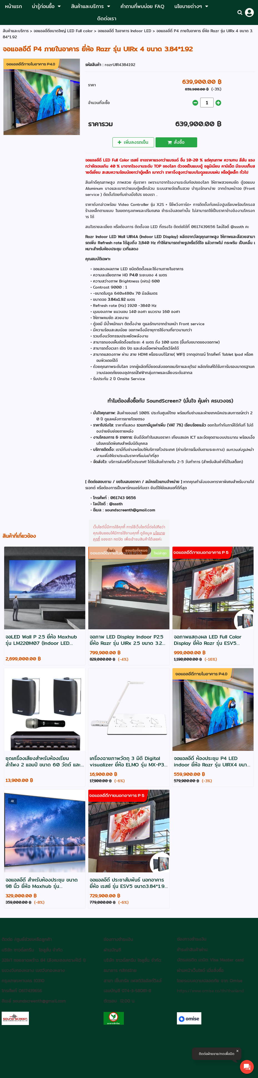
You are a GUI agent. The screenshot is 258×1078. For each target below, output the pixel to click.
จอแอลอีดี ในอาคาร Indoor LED (125, 31)
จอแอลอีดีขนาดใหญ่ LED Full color (63, 31)
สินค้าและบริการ (16, 31)
